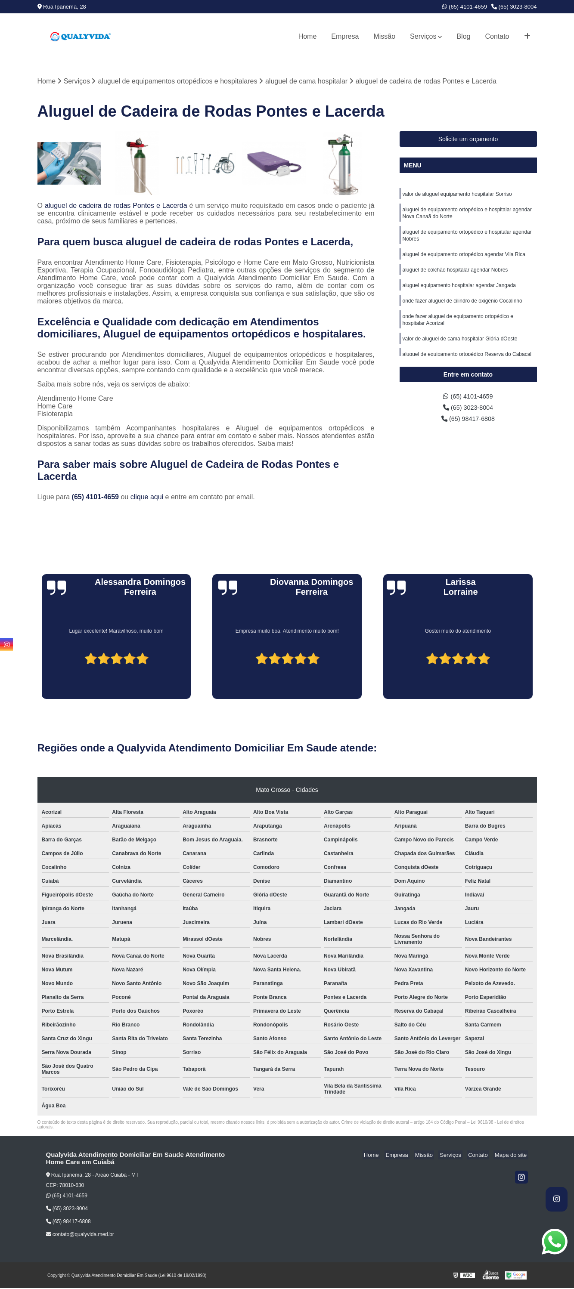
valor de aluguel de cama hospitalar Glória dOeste (460, 349)
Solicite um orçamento (468, 139)
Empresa (345, 36)
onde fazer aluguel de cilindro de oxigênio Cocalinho (462, 309)
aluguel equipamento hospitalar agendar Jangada (459, 293)
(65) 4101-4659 (464, 6)
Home (307, 36)
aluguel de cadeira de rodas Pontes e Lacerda (116, 206)
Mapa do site (512, 1156)
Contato (497, 36)
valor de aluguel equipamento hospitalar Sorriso (457, 195)
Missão (384, 36)
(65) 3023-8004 (514, 6)
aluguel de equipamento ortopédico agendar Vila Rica (464, 260)
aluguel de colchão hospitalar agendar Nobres (455, 276)
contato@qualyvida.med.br (80, 1235)
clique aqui (147, 497)
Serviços (423, 36)
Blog (463, 36)
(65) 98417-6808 (468, 421)
